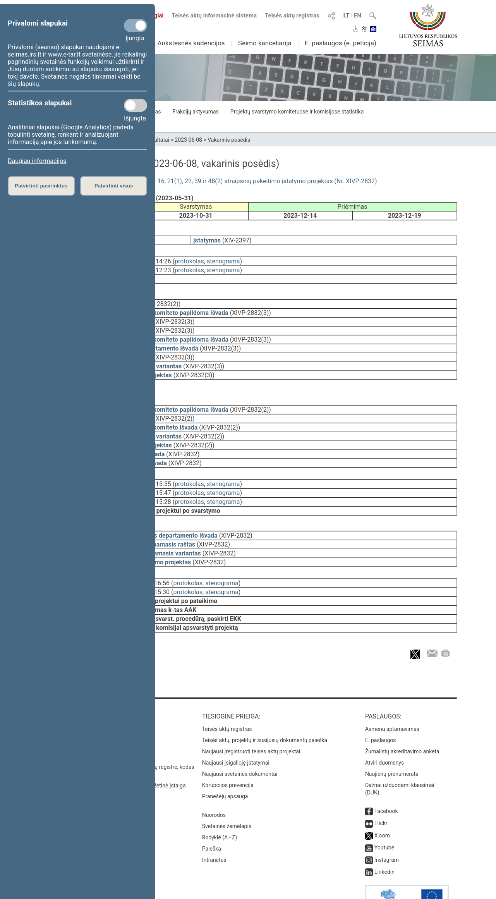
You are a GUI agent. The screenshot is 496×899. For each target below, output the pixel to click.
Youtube (384, 822)
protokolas (189, 256)
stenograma (223, 256)
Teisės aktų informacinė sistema (214, 15)
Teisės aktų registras (292, 15)
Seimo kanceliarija (265, 43)
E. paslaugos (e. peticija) (340, 43)
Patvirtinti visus (113, 186)
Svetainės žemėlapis (226, 801)
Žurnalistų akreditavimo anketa (402, 726)
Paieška (211, 823)
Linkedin (384, 846)
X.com (382, 810)
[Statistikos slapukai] (135, 105)
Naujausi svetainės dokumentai (240, 748)
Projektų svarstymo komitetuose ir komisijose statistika (297, 111)
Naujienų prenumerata (392, 748)
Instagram (386, 834)
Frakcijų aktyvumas (195, 111)
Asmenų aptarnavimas (392, 703)
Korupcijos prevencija (228, 759)
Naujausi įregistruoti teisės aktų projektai (251, 726)
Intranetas (214, 834)
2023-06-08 (188, 140)
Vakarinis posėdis (229, 140)
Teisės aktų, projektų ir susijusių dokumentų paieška (264, 715)
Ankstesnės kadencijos (191, 43)
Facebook (386, 785)
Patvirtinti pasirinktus (41, 186)
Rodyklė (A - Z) (219, 812)
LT (346, 15)
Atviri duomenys (384, 737)
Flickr (381, 797)
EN (357, 15)
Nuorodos (214, 789)
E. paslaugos (380, 715)
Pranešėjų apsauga (225, 771)
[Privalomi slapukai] (135, 25)
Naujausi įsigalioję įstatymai (235, 737)
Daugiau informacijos (37, 161)
